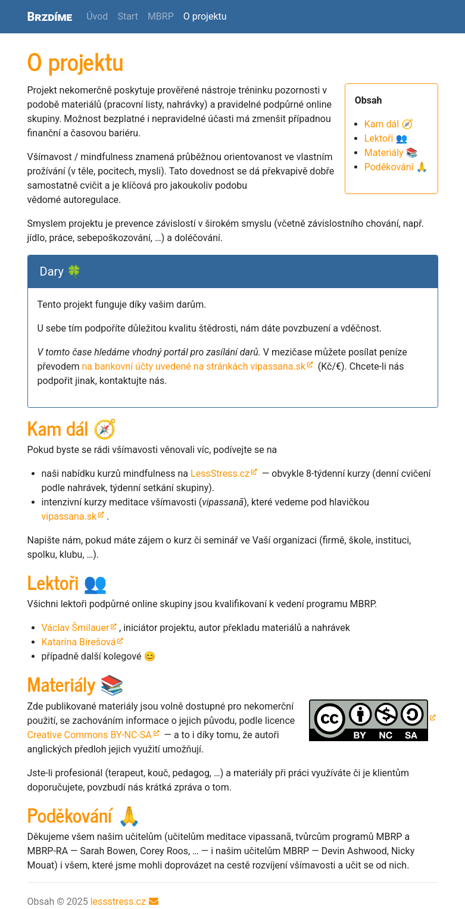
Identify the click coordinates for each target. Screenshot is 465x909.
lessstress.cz (118, 901)
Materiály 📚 (391, 152)
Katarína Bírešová (79, 642)
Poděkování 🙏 (396, 167)
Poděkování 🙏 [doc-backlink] (84, 814)
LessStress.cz (220, 473)
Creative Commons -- (89, 735)
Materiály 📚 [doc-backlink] (75, 683)
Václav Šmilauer (76, 627)
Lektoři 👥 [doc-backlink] (67, 581)
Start (127, 16)
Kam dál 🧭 (388, 124)
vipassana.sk (69, 516)
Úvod (97, 16)
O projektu (207, 15)
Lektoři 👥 (386, 138)
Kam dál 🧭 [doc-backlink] (72, 427)
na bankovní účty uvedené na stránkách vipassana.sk (193, 366)
